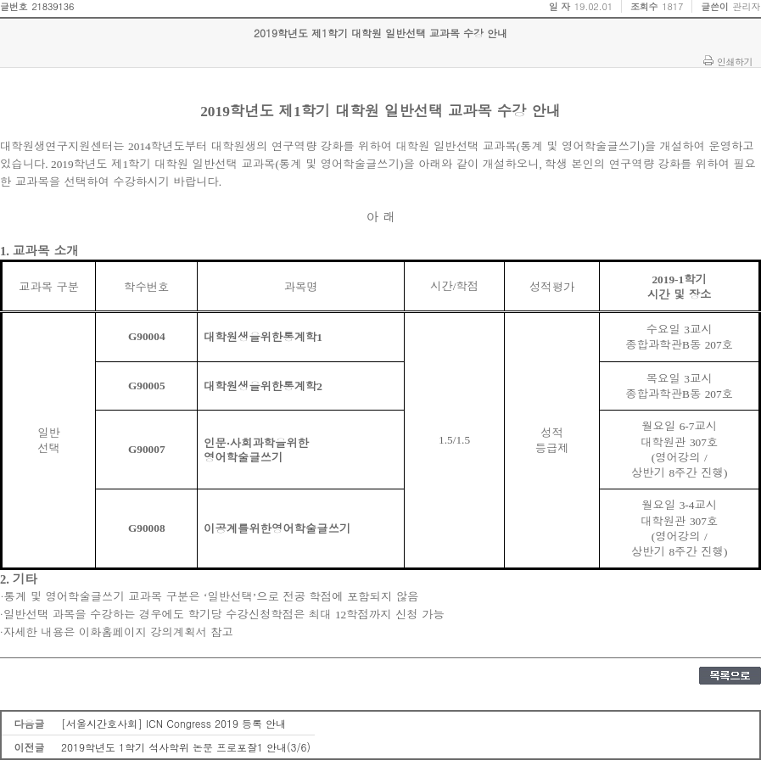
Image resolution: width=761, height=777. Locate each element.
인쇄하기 (735, 61)
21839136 (52, 6)
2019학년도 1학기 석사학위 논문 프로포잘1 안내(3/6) (186, 747)
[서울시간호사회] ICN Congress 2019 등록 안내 (173, 723)
